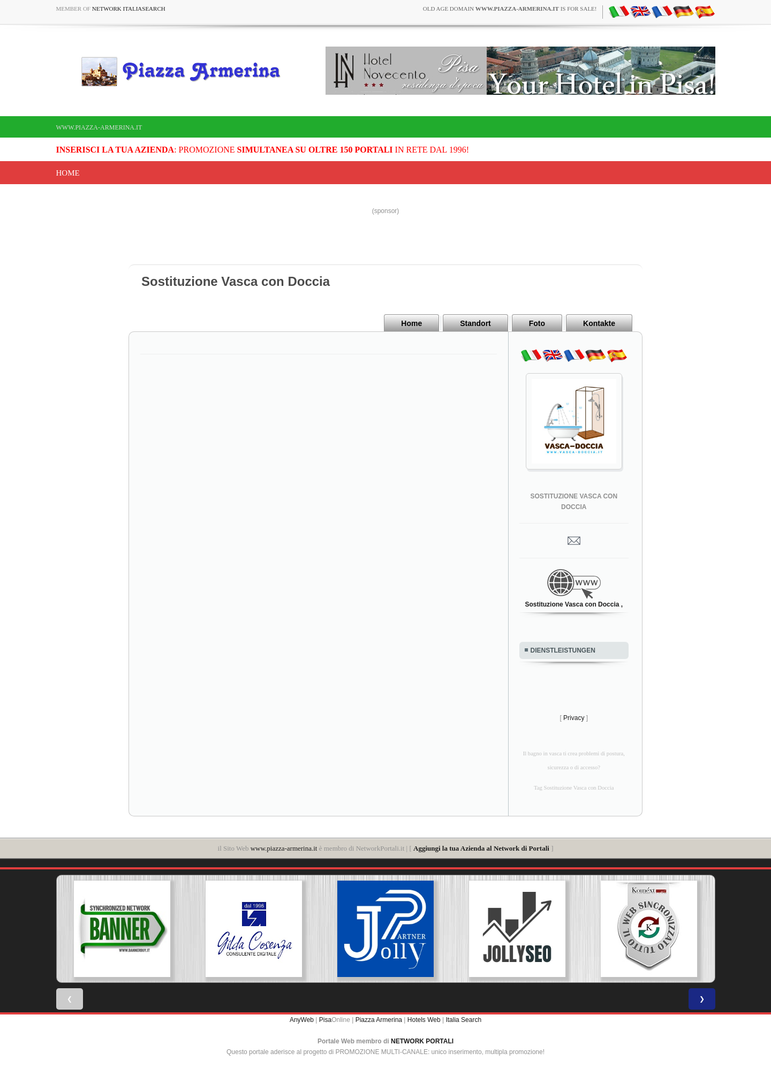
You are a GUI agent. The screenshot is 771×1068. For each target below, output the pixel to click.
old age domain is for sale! (510, 8)
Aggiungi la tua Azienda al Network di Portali (481, 848)
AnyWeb (302, 1020)
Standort (475, 323)
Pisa (325, 1020)
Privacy (573, 718)
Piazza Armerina (379, 1020)
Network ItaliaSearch (128, 8)
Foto (537, 323)
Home (68, 173)
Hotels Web (424, 1020)
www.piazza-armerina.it (99, 127)
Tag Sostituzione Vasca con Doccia (574, 788)
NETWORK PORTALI (422, 1041)
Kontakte (599, 323)
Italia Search (463, 1020)
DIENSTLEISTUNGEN (563, 650)
